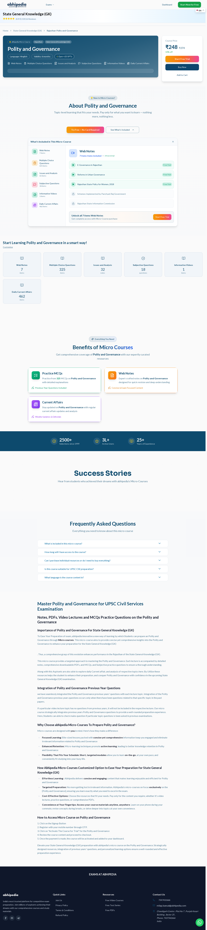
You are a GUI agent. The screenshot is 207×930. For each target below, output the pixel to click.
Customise (8, 247)
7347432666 (164, 900)
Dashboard (167, 4)
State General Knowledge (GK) (27, 30)
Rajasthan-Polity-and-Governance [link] (62, 30)
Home (5, 30)
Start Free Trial (182, 59)
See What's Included (122, 130)
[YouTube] (12, 918)
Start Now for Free (189, 4)
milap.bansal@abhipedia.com (171, 905)
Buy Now (182, 67)
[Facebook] (5, 918)
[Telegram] (18, 918)
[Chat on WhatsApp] (199, 922)
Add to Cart (182, 75)
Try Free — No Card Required (85, 130)
